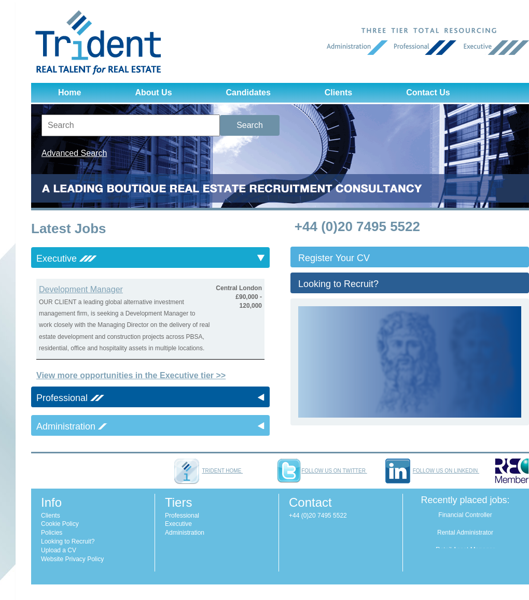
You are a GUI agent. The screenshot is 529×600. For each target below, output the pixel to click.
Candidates (248, 92)
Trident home (208, 471)
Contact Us (428, 92)
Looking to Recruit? (338, 284)
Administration (184, 532)
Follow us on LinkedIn (432, 471)
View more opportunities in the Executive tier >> (131, 375)
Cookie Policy (60, 523)
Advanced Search (74, 153)
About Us (153, 92)
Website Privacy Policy (72, 559)
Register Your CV (334, 258)
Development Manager (81, 289)
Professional (182, 515)
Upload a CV (58, 550)
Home (69, 92)
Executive (178, 523)
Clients (338, 92)
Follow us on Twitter (321, 471)
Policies (51, 532)
